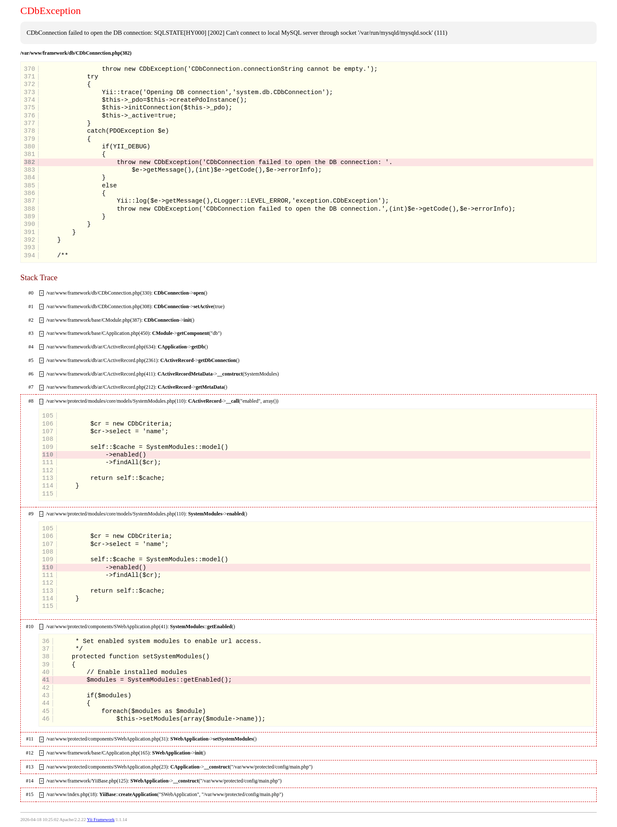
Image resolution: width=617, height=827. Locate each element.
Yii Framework (100, 819)
